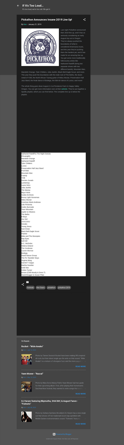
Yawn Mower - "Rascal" (32, 373)
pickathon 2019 (64, 288)
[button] (84, 20)
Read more (81, 366)
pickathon (51, 288)
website (64, 89)
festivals (30, 288)
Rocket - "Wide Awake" (32, 346)
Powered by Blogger (62, 434)
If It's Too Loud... (33, 5)
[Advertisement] (99, 50)
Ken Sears (41, 288)
